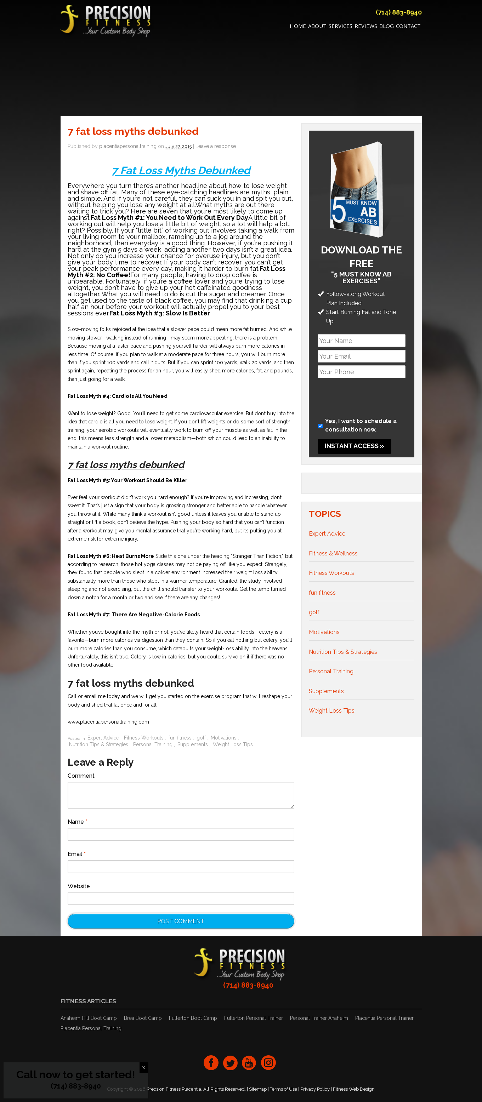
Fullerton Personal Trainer (253, 1018)
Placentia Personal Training (91, 1029)
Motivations (224, 738)
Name (77, 822)
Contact (408, 26)
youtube (249, 1062)
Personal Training (152, 744)
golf (201, 738)
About (317, 26)
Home (298, 26)
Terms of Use (283, 1089)
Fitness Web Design (354, 1089)
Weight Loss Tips (233, 744)
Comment (81, 776)
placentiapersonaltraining (128, 146)
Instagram (268, 1062)
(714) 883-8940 (399, 13)
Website (79, 886)
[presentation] (371, 395)
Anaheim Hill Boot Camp (89, 1018)
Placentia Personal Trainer (384, 1018)
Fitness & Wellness (333, 553)
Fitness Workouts (144, 738)
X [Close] (143, 1067)
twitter (230, 1062)
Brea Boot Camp (143, 1018)
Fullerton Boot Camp (193, 1018)
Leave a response (215, 146)
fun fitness (180, 738)
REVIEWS (366, 26)
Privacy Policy (315, 1089)
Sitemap (258, 1089)
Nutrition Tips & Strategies (98, 744)
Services (340, 26)
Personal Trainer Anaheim (319, 1018)
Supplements (192, 744)
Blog (386, 26)
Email (77, 854)
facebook (211, 1062)
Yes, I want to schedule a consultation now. (361, 425)
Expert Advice (103, 738)
